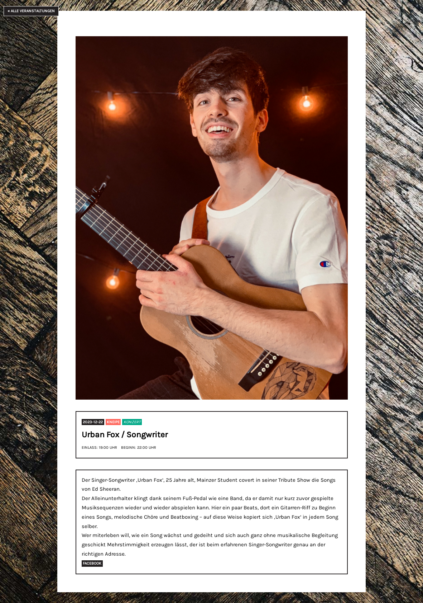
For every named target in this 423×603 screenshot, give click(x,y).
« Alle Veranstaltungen (31, 11)
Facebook (92, 563)
